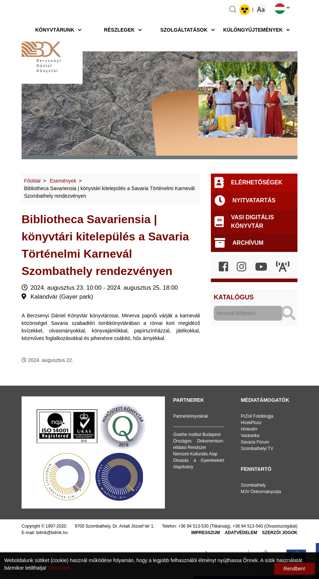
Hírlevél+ (249, 429)
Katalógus (234, 297)
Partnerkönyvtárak (190, 416)
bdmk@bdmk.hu (52, 532)
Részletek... (61, 568)
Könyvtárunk (54, 30)
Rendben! (294, 568)
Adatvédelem (241, 532)
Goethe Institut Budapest (197, 434)
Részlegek (119, 30)
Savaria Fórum (255, 442)
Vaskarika (250, 435)
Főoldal (32, 181)
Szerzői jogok (279, 532)
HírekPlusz (251, 422)
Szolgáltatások (183, 30)
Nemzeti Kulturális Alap (195, 453)
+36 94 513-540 (248, 526)
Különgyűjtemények (253, 30)
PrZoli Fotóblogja (257, 416)
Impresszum (205, 532)
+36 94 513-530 (193, 526)
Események (63, 181)
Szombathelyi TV (257, 448)
